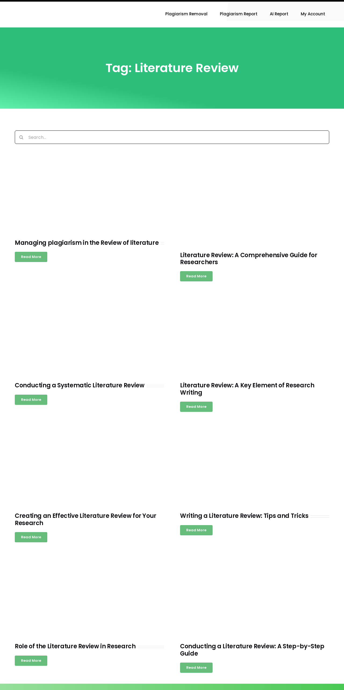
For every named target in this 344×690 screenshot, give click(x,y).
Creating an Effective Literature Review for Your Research (85, 519)
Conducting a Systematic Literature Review (80, 385)
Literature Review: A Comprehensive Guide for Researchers (248, 258)
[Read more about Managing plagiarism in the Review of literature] (31, 257)
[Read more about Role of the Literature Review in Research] (31, 661)
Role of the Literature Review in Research (75, 646)
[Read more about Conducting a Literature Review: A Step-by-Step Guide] (196, 668)
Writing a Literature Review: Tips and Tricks (244, 516)
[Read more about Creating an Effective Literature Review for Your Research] (31, 537)
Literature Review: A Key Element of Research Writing (247, 389)
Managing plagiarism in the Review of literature (87, 243)
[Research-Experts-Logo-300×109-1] (42, 4)
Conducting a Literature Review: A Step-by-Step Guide (252, 649)
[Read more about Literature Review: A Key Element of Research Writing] (196, 407)
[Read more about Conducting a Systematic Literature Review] (31, 400)
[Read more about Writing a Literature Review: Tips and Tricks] (196, 530)
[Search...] (172, 137)
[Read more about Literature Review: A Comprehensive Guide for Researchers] (196, 276)
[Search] (21, 137)
